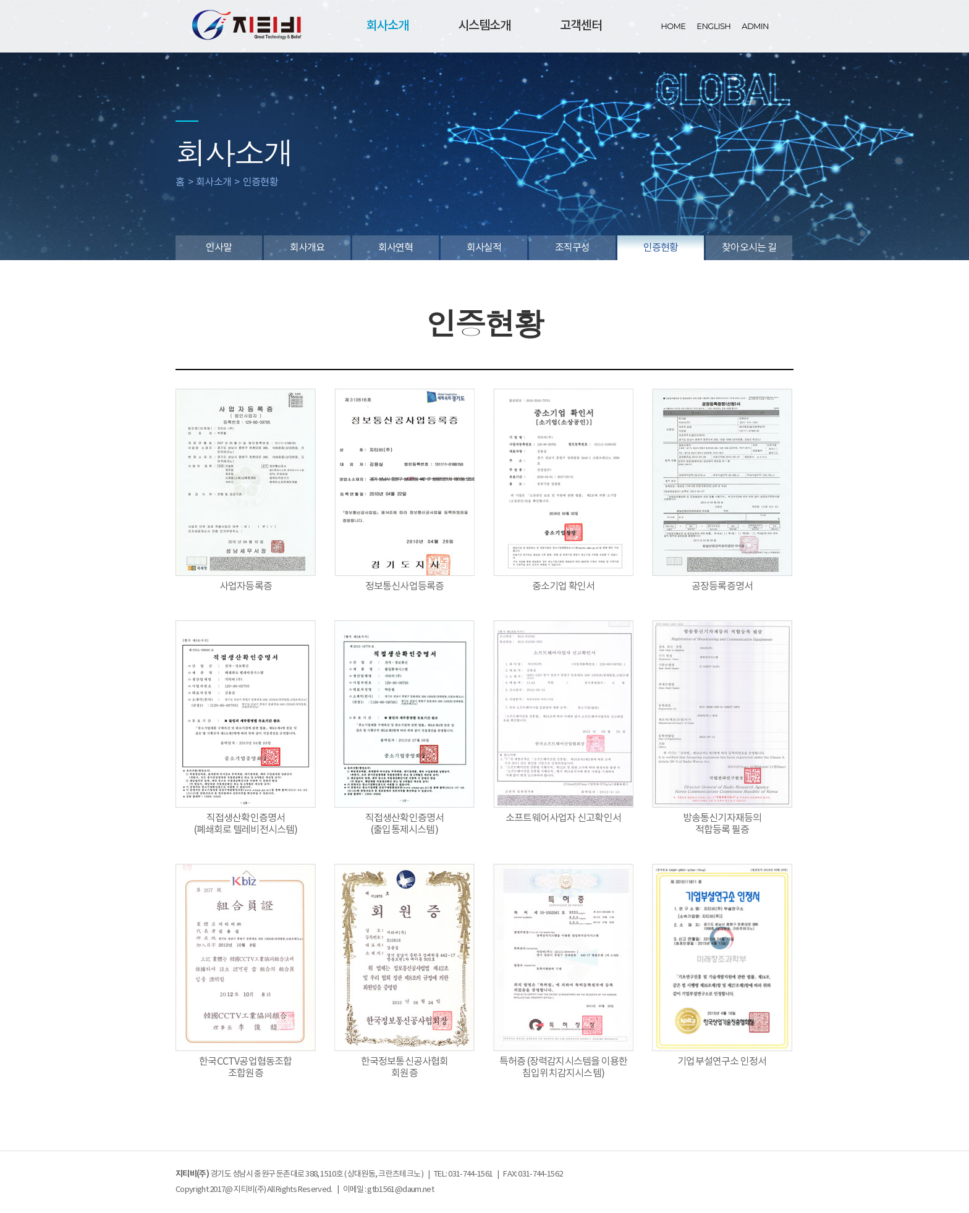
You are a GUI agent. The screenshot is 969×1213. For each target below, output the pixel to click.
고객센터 (581, 26)
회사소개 (387, 26)
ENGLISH (713, 26)
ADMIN (755, 26)
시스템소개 (484, 26)
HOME (673, 26)
